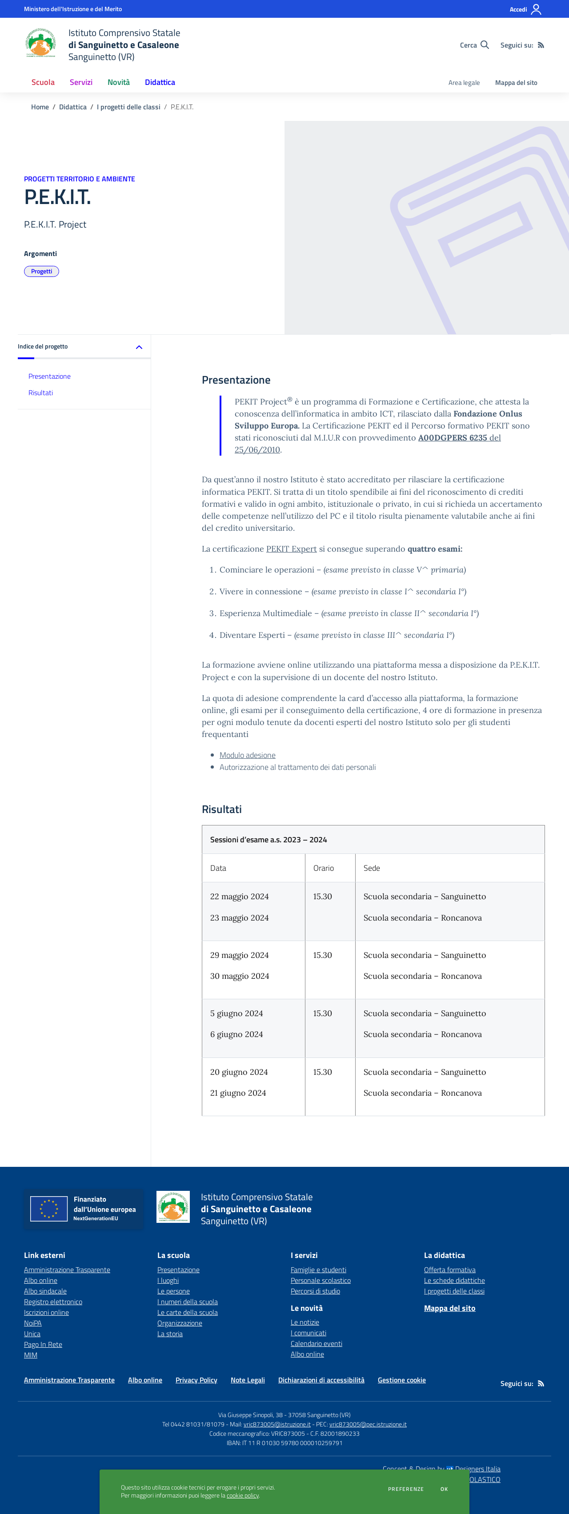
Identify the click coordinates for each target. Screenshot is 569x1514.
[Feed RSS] (541, 45)
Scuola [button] (43, 82)
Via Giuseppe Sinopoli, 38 (250, 1414)
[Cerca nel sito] (474, 45)
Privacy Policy (196, 1379)
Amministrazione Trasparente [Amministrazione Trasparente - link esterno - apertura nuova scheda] (67, 1269)
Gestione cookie (402, 1379)
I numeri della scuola (187, 1301)
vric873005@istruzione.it (277, 1424)
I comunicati (308, 1332)
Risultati (40, 392)
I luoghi (168, 1280)
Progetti (41, 271)
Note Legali (248, 1379)
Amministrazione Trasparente (69, 1379)
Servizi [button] (81, 82)
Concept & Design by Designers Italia (442, 1468)
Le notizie (305, 1322)
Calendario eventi (316, 1343)
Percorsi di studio (315, 1291)
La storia (170, 1333)
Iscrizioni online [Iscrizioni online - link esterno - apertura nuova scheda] (46, 1312)
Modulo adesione (248, 755)
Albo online (307, 1354)
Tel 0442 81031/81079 (193, 1424)
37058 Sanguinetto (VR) (319, 1414)
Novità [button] (119, 82)
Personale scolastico (321, 1280)
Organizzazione (179, 1323)
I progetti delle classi (128, 106)
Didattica (73, 106)
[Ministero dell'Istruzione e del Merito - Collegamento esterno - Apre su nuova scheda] (73, 8)
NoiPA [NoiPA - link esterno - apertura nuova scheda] (33, 1323)
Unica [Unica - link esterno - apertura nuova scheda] (32, 1333)
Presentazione (49, 376)
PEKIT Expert (291, 549)
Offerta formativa (450, 1269)
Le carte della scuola (187, 1312)
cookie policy (243, 1495)
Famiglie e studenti (318, 1269)
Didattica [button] (160, 82)
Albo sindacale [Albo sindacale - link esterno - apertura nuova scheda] (45, 1291)
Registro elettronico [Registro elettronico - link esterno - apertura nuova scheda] (53, 1301)
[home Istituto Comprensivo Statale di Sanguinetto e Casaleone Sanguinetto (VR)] (102, 45)
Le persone (173, 1291)
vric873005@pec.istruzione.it (368, 1424)
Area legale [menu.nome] (464, 82)
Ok (445, 1489)
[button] (84, 347)
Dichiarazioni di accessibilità (321, 1379)
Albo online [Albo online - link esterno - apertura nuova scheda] (40, 1280)
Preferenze (406, 1489)
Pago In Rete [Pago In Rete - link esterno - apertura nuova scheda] (43, 1344)
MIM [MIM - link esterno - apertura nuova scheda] (30, 1355)
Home (40, 106)
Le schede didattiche (454, 1280)
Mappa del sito (516, 82)
